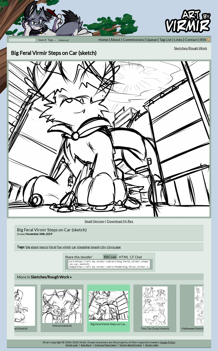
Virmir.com (71, 346)
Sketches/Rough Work (190, 48)
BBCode (110, 257)
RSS (204, 39)
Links (178, 39)
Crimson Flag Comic (106, 346)
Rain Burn (86, 346)
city (103, 247)
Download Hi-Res (120, 221)
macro (43, 247)
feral (52, 247)
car (74, 247)
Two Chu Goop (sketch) (155, 330)
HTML (124, 257)
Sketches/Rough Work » (51, 278)
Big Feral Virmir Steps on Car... (108, 325)
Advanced (64, 40)
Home (103, 39)
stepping (83, 247)
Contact (191, 39)
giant (35, 247)
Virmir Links (151, 346)
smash (95, 247)
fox (59, 247)
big (28, 247)
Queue (151, 39)
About (115, 39)
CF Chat (136, 257)
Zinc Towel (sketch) (15, 330)
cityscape (114, 247)
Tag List (165, 39)
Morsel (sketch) (62, 327)
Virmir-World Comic (131, 346)
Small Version (94, 221)
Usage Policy (167, 343)
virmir (67, 247)
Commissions (133, 39)
